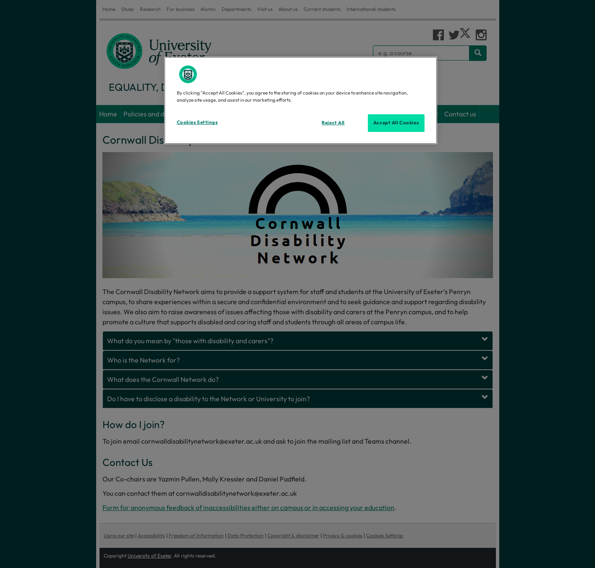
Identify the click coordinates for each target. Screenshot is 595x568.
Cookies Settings (197, 122)
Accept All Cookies (396, 123)
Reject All (333, 123)
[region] (300, 100)
